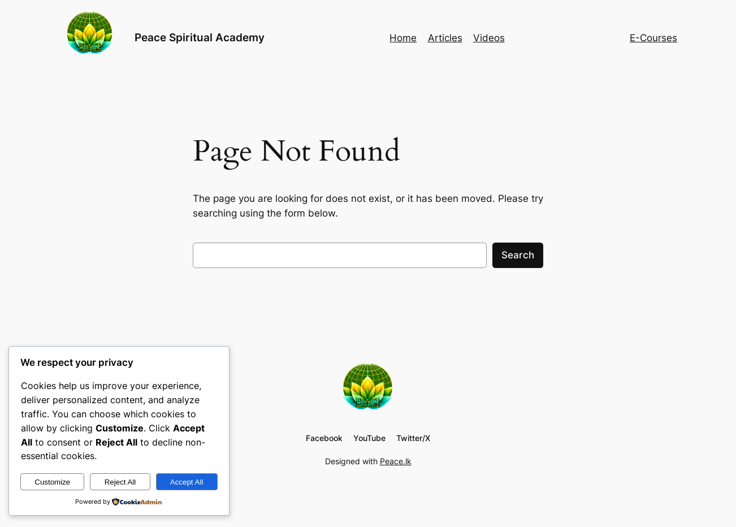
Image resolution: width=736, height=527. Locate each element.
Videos (489, 38)
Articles (445, 38)
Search (517, 255)
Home (403, 38)
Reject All (120, 482)
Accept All (187, 482)
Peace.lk (396, 461)
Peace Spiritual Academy (200, 37)
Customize (52, 482)
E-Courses (653, 38)
